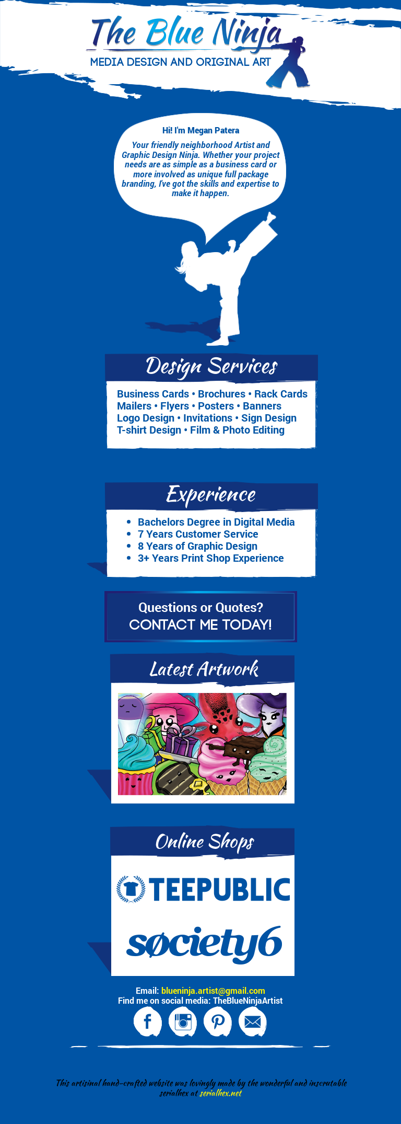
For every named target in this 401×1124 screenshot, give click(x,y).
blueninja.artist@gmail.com (213, 990)
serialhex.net (220, 1093)
